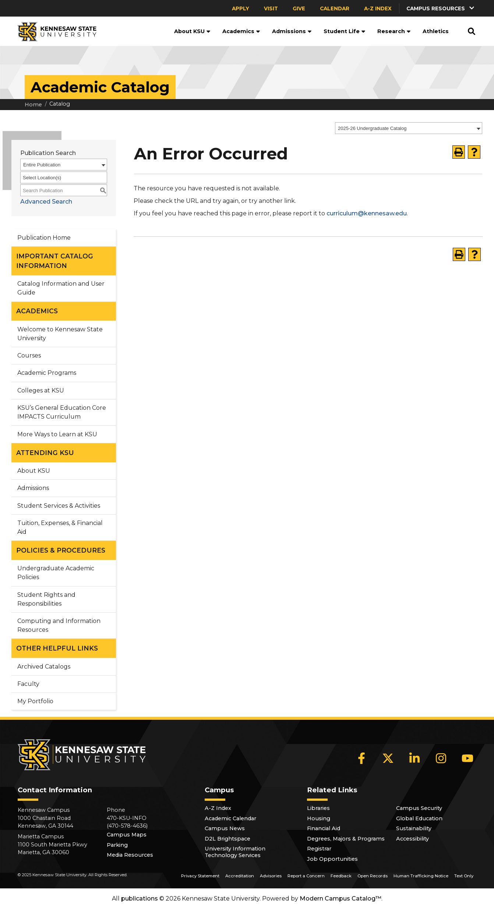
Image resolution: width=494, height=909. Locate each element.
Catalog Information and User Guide (61, 288)
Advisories (271, 875)
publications (139, 898)
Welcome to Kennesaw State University (60, 334)
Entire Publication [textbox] (41, 165)
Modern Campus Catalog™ (340, 898)
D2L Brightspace (227, 838)
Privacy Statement (200, 875)
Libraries (318, 808)
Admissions (292, 31)
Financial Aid (323, 828)
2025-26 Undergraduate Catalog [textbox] (372, 128)
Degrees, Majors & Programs (346, 838)
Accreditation (239, 875)
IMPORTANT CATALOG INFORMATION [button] (54, 260)
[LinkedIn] (414, 758)
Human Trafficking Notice (421, 875)
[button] (441, 8)
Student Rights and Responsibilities (46, 599)
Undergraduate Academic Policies (55, 573)
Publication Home (44, 237)
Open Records (372, 875)
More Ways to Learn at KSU (57, 434)
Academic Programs (46, 372)
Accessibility (412, 838)
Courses (29, 355)
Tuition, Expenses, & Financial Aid (60, 527)
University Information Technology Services (235, 852)
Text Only (463, 875)
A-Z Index (378, 8)
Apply (240, 8)
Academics (241, 31)
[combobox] (408, 128)
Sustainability (413, 828)
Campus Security (419, 808)
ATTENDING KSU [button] (45, 453)
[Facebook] (361, 758)
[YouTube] (467, 758)
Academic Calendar (230, 818)
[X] (388, 758)
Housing (318, 818)
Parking (117, 845)
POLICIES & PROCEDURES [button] (60, 550)
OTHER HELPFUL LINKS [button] (57, 648)
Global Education (419, 818)
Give (299, 8)
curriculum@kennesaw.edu (367, 213)
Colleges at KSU (40, 390)
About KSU (192, 31)
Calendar (334, 8)
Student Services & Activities (58, 505)
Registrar (319, 848)
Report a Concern (306, 875)
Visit (271, 8)
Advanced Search (46, 201)
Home (33, 104)
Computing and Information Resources (58, 625)
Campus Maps (127, 834)
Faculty (28, 683)
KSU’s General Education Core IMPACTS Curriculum (61, 412)
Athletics (436, 31)
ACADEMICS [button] (37, 311)
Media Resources (130, 855)
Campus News (225, 828)
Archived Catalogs (43, 666)
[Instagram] (441, 758)
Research (394, 31)
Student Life (345, 31)
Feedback (341, 875)
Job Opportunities (332, 859)
